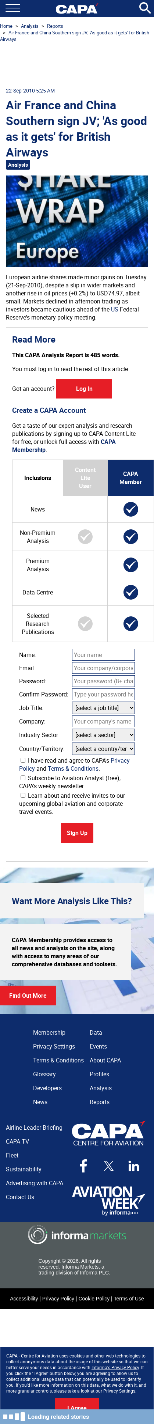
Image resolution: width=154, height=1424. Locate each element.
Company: (32, 721)
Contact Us (20, 1197)
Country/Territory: (42, 749)
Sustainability (24, 1169)
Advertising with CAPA (34, 1183)
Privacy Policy (58, 1299)
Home (6, 26)
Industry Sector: (39, 735)
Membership (49, 1032)
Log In (84, 389)
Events (98, 1046)
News (40, 1102)
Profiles (99, 1074)
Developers (47, 1088)
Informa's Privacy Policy (115, 1367)
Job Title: (31, 708)
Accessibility (24, 1299)
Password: (32, 681)
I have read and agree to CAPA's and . (74, 764)
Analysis (30, 26)
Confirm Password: (43, 694)
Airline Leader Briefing (34, 1127)
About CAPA (105, 1060)
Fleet (12, 1155)
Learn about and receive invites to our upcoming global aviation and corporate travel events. (72, 804)
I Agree (77, 1408)
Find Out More (28, 995)
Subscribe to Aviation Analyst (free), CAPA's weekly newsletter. (70, 782)
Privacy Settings (119, 1391)
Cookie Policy (94, 1299)
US (114, 309)
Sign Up (77, 833)
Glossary (44, 1074)
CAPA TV (17, 1141)
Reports (55, 26)
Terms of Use (129, 1299)
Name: (27, 655)
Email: (27, 668)
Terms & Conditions (73, 768)
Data (96, 1032)
